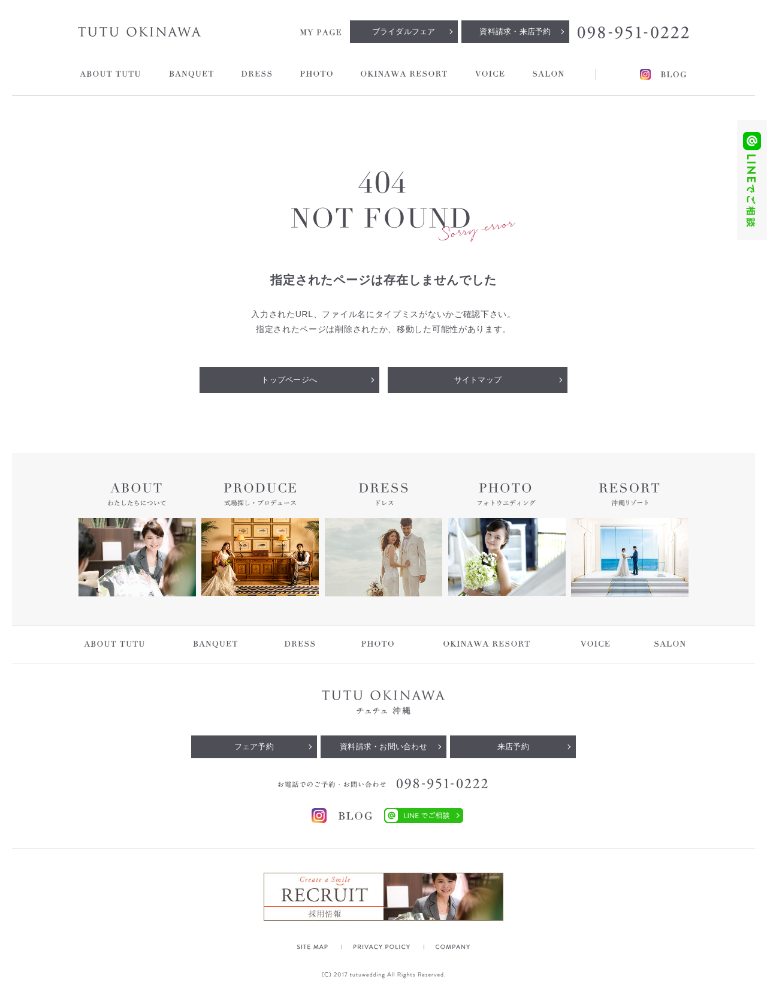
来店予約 (513, 746)
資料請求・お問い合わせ (383, 746)
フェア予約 (254, 746)
